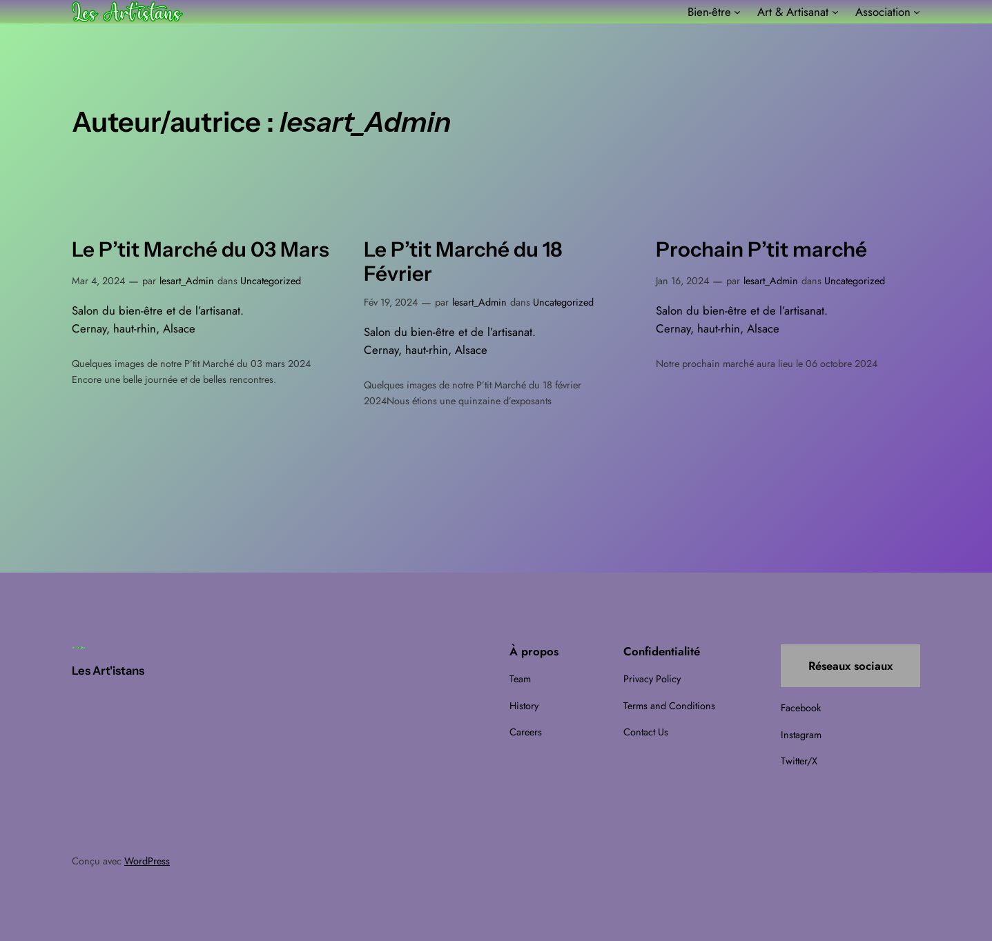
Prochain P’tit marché (761, 249)
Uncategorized (270, 281)
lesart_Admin (186, 281)
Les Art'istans (108, 670)
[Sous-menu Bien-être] (737, 11)
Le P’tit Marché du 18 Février (463, 261)
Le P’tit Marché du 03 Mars (200, 249)
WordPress (147, 861)
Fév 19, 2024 (391, 302)
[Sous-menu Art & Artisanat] (835, 11)
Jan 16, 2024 (682, 281)
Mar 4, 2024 (98, 281)
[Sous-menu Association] (916, 11)
